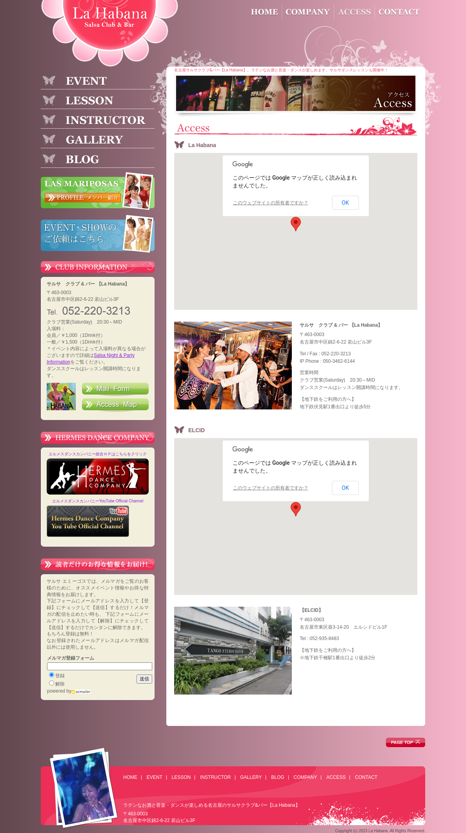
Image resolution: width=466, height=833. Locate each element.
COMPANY (305, 777)
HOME (130, 777)
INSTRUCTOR (215, 777)
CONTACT (366, 777)
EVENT (154, 777)
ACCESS (336, 777)
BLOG (277, 777)
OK (345, 203)
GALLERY (251, 777)
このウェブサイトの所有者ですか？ (270, 203)
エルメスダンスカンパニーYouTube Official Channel (98, 501)
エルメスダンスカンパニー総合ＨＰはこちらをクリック (98, 454)
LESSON (181, 777)
